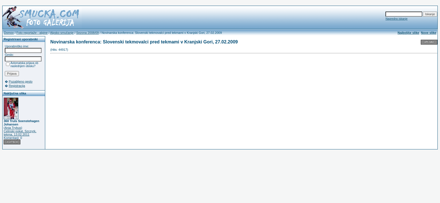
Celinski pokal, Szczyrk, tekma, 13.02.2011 (20, 132)
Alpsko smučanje (61, 32)
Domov (9, 32)
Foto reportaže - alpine (32, 32)
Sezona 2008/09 (87, 32)
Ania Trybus (13, 127)
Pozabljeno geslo (20, 81)
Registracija (17, 85)
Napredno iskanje (396, 18)
